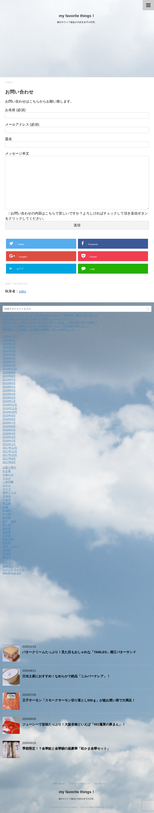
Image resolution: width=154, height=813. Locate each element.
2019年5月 (9, 386)
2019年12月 (10, 368)
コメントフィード (13, 569)
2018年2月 (9, 440)
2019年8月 (9, 376)
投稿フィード (11, 566)
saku (22, 291)
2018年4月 (9, 433)
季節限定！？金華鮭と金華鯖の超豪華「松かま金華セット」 (40, 329)
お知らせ (8, 474)
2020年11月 (10, 336)
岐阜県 (7, 514)
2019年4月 (9, 390)
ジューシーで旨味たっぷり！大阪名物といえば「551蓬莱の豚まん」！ (46, 326)
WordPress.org (12, 573)
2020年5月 (9, 351)
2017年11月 (10, 451)
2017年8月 (9, 462)
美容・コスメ (11, 546)
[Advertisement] (77, 52)
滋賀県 (7, 532)
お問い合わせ (59, 783)
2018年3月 (9, 437)
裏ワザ (7, 557)
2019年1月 (9, 401)
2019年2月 (9, 397)
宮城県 (7, 510)
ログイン (8, 562)
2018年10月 (10, 412)
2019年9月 (9, 372)
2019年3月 (9, 394)
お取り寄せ (9, 467)
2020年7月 (9, 343)
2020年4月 (9, 354)
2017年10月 (10, 455)
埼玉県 (7, 503)
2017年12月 (10, 447)
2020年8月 (9, 340)
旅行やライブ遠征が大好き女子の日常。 (77, 799)
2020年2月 (9, 361)
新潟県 (7, 517)
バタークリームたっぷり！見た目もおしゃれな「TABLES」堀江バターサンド (50, 315)
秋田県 (7, 542)
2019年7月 (9, 379)
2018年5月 (9, 429)
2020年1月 (9, 365)
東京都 (7, 524)
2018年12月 (10, 404)
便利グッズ (9, 492)
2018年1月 (9, 444)
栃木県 (7, 528)
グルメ (7, 478)
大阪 (5, 507)
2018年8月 (9, 419)
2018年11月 (10, 408)
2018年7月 (9, 422)
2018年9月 (9, 415)
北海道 (7, 496)
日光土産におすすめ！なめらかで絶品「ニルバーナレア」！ (40, 318)
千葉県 (7, 499)
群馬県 (7, 550)
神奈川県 (8, 539)
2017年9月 (9, 458)
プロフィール (100, 783)
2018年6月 (9, 426)
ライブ (7, 489)
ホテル (7, 485)
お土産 (7, 471)
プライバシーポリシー (79, 783)
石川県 (7, 535)
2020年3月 (9, 358)
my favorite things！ (77, 16)
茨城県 (7, 553)
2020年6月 (9, 347)
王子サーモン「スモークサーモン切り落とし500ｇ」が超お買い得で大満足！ (50, 322)
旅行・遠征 (9, 521)
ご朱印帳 (8, 481)
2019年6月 (9, 383)
